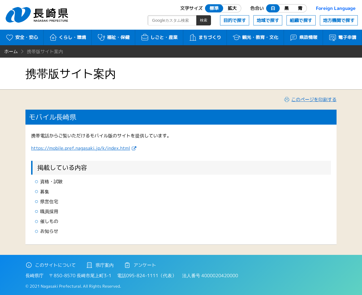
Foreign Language (335, 8)
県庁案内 (100, 265)
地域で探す (268, 20)
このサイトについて (50, 265)
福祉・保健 (113, 37)
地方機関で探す (339, 20)
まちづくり (205, 37)
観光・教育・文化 (255, 37)
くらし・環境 (67, 37)
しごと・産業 (159, 37)
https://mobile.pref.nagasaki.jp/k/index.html (80, 148)
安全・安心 (21, 37)
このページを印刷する (314, 99)
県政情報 (303, 37)
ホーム (11, 51)
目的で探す (234, 20)
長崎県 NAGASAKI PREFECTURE (38, 15)
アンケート (140, 265)
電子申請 (342, 37)
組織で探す (301, 20)
